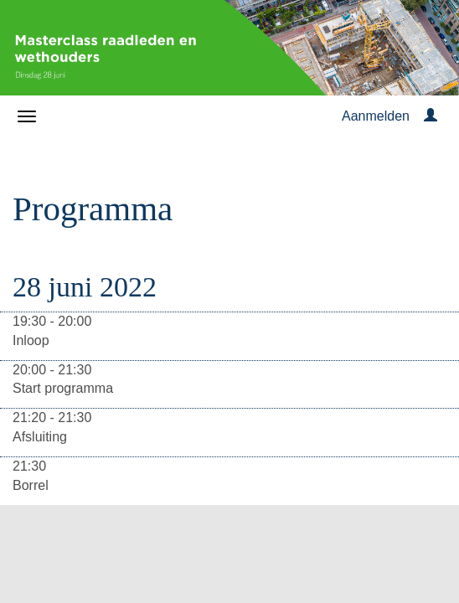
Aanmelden (376, 116)
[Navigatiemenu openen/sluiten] (26, 116)
